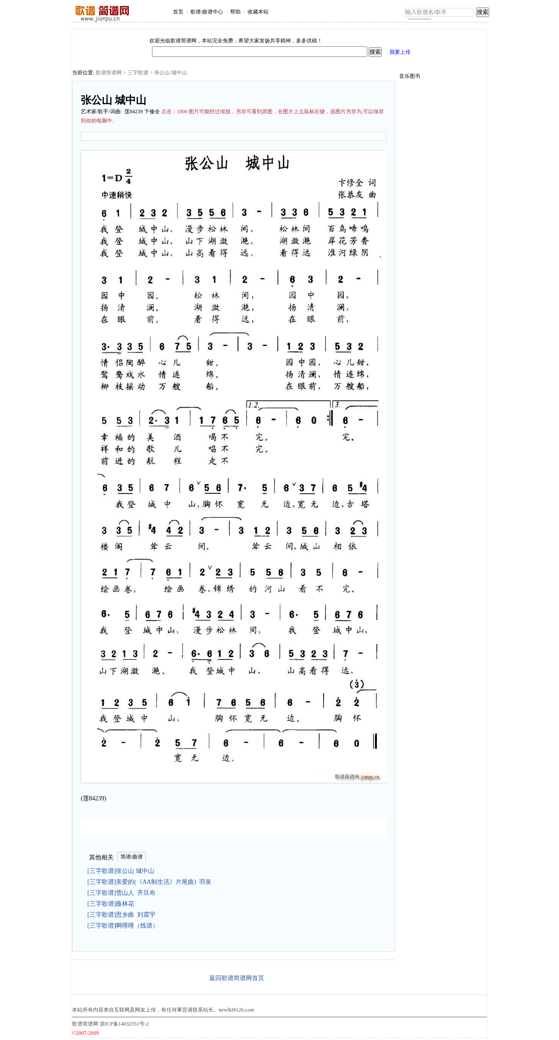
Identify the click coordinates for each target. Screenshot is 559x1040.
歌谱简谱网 (109, 73)
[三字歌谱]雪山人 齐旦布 (121, 893)
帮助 (235, 12)
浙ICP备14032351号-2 (124, 1024)
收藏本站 (258, 12)
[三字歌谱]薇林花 (112, 903)
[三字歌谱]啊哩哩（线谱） (124, 925)
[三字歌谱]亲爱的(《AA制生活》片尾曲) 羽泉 (149, 882)
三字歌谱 (138, 73)
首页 (178, 12)
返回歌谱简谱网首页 (236, 978)
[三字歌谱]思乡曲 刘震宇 (121, 914)
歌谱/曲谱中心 (206, 12)
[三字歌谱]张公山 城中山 (122, 871)
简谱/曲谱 (132, 857)
